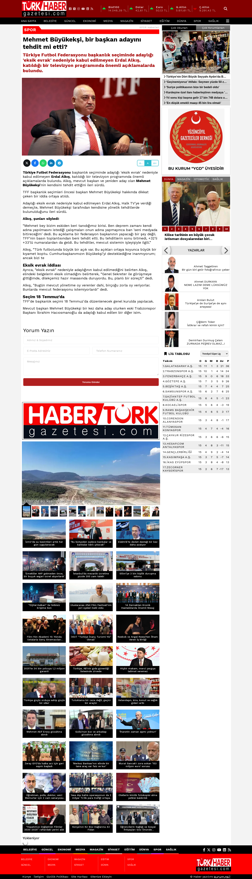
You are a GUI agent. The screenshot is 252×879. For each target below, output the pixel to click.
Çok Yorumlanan (213, 27)
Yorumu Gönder (91, 382)
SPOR (197, 21)
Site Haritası (79, 876)
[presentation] (49, 393)
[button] (166, 250)
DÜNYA (181, 21)
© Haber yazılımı (210, 876)
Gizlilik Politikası (57, 876)
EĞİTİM (165, 21)
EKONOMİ (89, 21)
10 (226, 229)
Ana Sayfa (28, 21)
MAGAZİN (126, 21)
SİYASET (146, 21)
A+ (155, 163)
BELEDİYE (50, 21)
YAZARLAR (196, 250)
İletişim (39, 876)
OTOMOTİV (201, 179)
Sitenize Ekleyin (101, 876)
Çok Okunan (179, 27)
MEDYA (108, 21)
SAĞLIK (213, 21)
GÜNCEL (70, 21)
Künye (26, 876)
